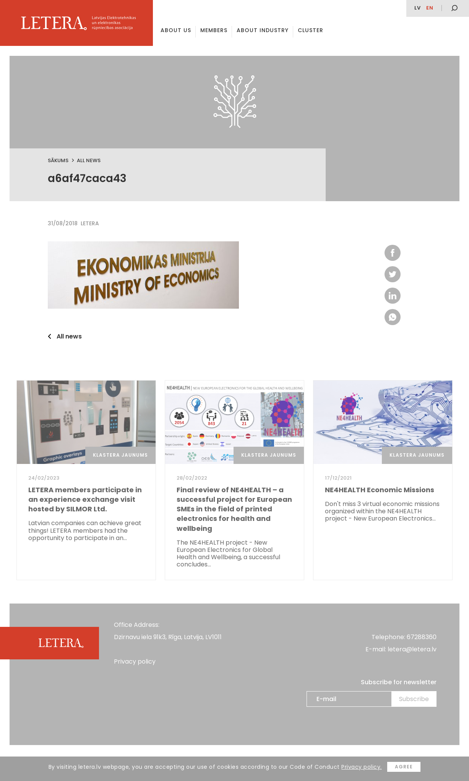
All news (89, 160)
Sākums (58, 160)
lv (417, 7)
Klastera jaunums (120, 455)
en (429, 7)
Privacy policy (135, 661)
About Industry (263, 30)
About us (176, 30)
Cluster (310, 30)
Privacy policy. (361, 767)
